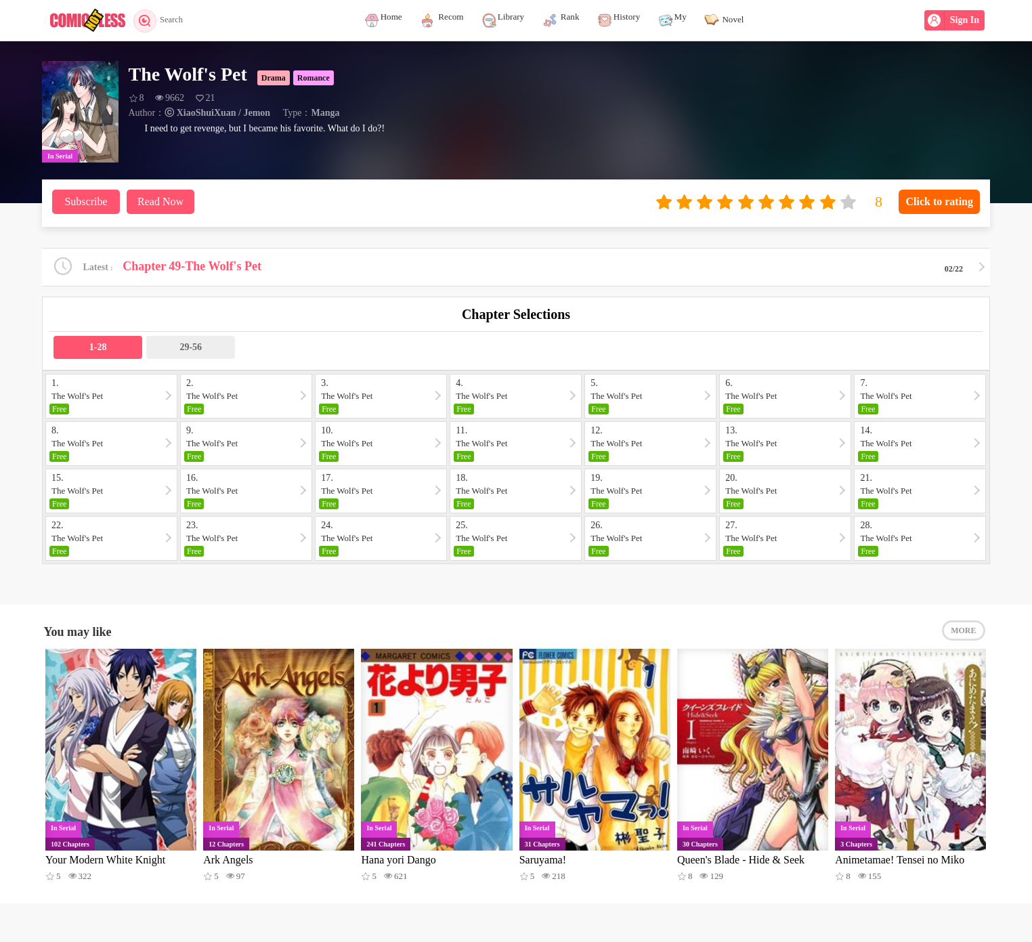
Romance (313, 78)
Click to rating (939, 201)
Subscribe (85, 201)
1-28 (98, 348)
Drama (273, 78)
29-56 (190, 348)
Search (162, 20)
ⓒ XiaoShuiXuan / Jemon (217, 113)
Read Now (160, 201)
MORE (963, 634)
